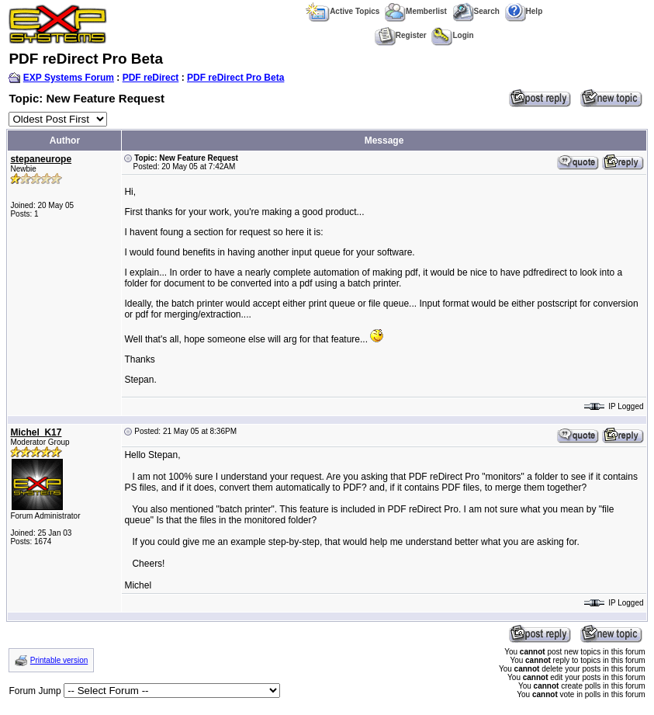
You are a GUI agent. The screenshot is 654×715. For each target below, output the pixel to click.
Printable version (59, 660)
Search (476, 11)
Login (452, 35)
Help (524, 11)
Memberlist (416, 11)
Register (401, 35)
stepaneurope (40, 159)
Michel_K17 (35, 432)
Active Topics (342, 11)
